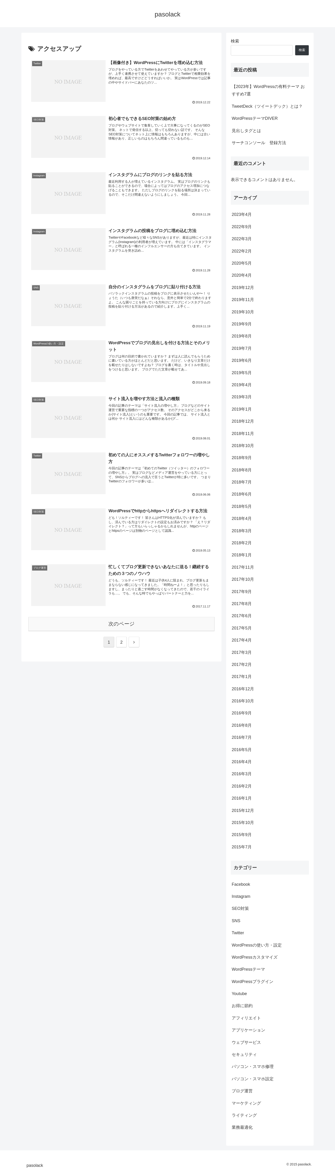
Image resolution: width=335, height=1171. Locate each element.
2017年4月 (242, 640)
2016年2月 (242, 786)
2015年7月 (242, 847)
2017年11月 (243, 567)
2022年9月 (242, 226)
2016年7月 (242, 737)
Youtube (239, 993)
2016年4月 (242, 761)
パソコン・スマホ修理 (253, 1066)
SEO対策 (240, 908)
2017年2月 (242, 664)
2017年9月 (242, 591)
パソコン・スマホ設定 (253, 1079)
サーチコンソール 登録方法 (259, 142)
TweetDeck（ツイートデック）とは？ (267, 106)
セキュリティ (244, 1054)
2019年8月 (242, 336)
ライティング (244, 1115)
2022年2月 (242, 251)
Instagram (241, 896)
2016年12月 (243, 689)
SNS (236, 920)
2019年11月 (243, 299)
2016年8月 (242, 725)
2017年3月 (242, 652)
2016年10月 (243, 701)
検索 (235, 41)
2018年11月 (243, 433)
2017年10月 (243, 579)
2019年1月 (242, 409)
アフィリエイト (246, 1018)
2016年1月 (242, 798)
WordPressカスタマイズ (255, 957)
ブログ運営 (242, 1091)
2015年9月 (242, 834)
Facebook (241, 884)
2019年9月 (242, 324)
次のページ (121, 624)
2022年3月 (242, 239)
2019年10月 (243, 312)
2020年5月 (242, 263)
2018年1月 (242, 555)
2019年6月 (242, 360)
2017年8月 (242, 603)
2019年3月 (242, 397)
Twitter (238, 933)
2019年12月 (243, 287)
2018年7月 (242, 482)
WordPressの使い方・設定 (257, 945)
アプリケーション (248, 1030)
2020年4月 (242, 275)
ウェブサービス (246, 1042)
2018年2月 (242, 543)
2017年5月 (242, 628)
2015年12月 (243, 810)
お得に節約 (242, 1005)
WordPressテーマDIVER (255, 118)
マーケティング (246, 1103)
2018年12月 (243, 421)
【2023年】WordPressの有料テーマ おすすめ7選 (268, 90)
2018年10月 (243, 445)
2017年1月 (242, 676)
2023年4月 (242, 214)
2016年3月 (242, 774)
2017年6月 (242, 615)
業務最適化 (242, 1127)
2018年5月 (242, 506)
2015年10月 (243, 822)
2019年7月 (242, 348)
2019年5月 (242, 372)
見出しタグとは (246, 130)
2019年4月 (242, 385)
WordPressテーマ (248, 969)
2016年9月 (242, 713)
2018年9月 (242, 457)
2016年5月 (242, 749)
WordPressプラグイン (252, 981)
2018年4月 (242, 518)
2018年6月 (242, 494)
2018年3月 (242, 531)
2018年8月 (242, 470)
